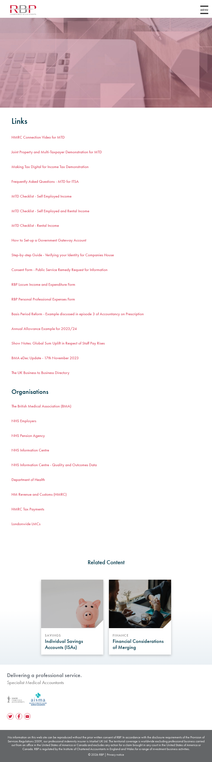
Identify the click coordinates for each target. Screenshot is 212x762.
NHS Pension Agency (28, 435)
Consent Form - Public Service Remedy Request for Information (59, 269)
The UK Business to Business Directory (40, 372)
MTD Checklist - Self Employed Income (41, 196)
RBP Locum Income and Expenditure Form (43, 284)
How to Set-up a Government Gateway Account (48, 240)
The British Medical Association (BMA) (41, 406)
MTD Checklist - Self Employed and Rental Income (50, 210)
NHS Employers (23, 420)
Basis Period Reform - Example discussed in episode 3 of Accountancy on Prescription (77, 313)
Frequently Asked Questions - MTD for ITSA (45, 181)
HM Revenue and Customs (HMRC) (39, 494)
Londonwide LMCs (25, 523)
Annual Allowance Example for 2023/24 (44, 328)
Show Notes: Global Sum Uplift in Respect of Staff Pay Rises (58, 343)
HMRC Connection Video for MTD (38, 137)
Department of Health (28, 479)
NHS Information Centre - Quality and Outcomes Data (54, 464)
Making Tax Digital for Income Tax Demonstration (50, 166)
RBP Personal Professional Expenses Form (43, 299)
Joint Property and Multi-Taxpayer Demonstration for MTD (56, 151)
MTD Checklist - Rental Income (35, 225)
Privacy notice (115, 754)
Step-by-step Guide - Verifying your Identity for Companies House (62, 254)
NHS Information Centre (30, 450)
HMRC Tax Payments (27, 509)
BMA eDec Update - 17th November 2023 (45, 357)
